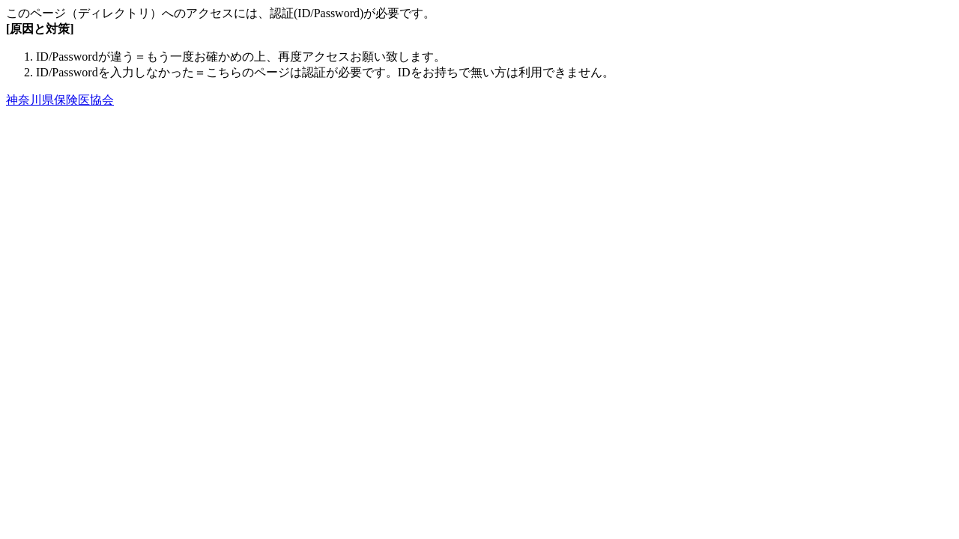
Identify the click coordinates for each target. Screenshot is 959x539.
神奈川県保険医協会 (60, 100)
